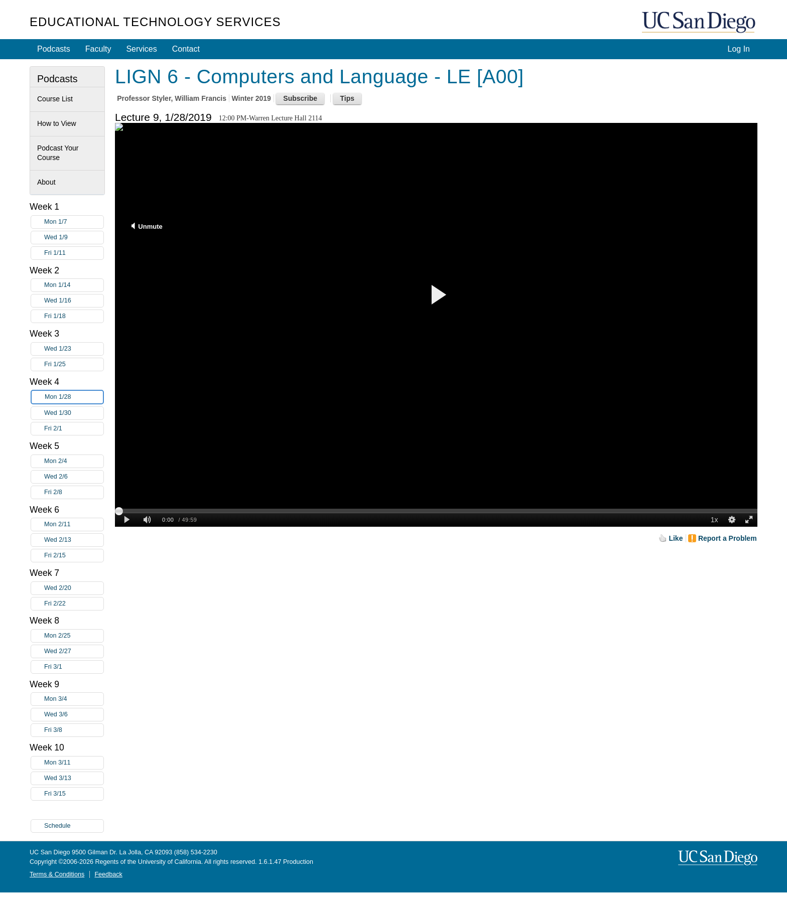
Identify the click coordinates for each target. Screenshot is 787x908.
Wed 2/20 (73, 588)
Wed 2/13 (73, 540)
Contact (186, 49)
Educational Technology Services (155, 22)
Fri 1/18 (73, 316)
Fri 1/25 (73, 364)
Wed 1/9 (73, 237)
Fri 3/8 (73, 730)
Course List (55, 99)
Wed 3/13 (73, 778)
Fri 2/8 (73, 492)
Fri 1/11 (73, 253)
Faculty (98, 49)
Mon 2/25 (73, 636)
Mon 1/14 (73, 285)
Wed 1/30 (73, 413)
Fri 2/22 (73, 603)
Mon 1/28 (74, 397)
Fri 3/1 (73, 667)
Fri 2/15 (73, 555)
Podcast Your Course (58, 153)
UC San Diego (699, 23)
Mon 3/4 (73, 699)
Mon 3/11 (73, 762)
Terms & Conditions (57, 874)
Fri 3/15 (73, 794)
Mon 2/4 (73, 461)
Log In (739, 49)
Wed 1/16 (73, 300)
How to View (56, 123)
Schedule (57, 825)
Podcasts (53, 49)
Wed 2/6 (73, 477)
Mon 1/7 (73, 222)
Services (141, 49)
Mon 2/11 (73, 524)
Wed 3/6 (73, 714)
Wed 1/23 (73, 349)
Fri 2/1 (73, 428)
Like (676, 538)
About (46, 182)
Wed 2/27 (73, 651)
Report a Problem (727, 538)
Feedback (108, 874)
